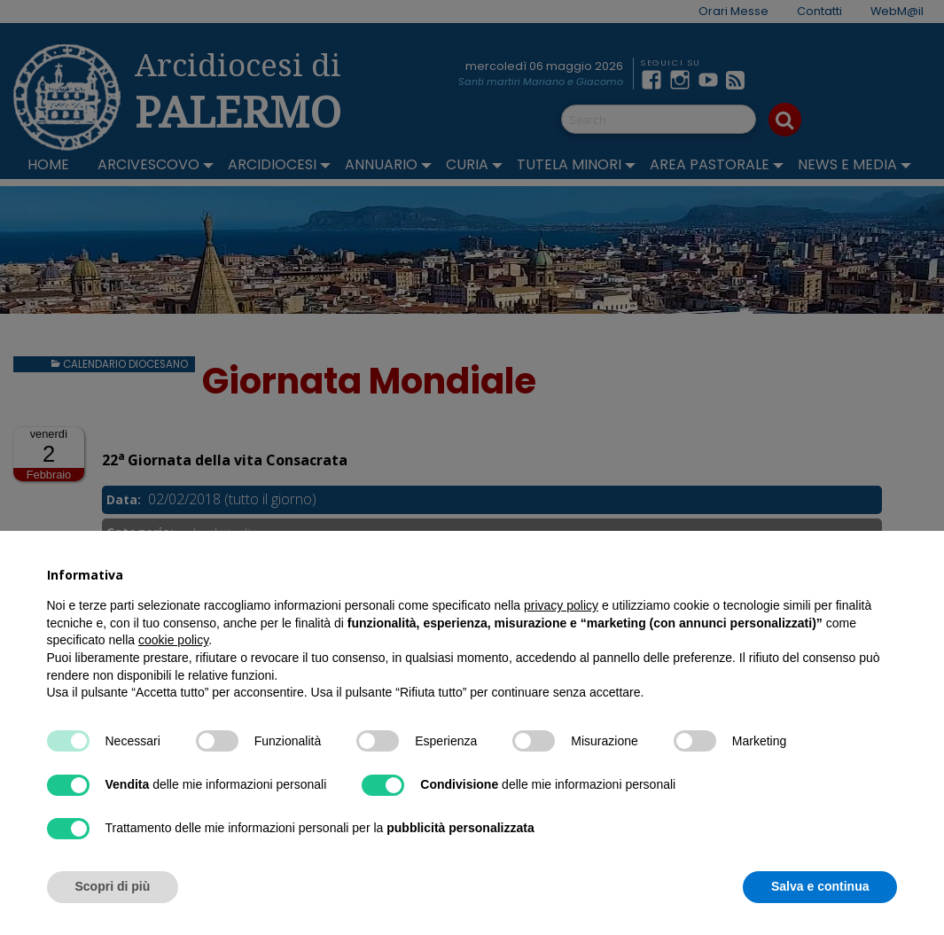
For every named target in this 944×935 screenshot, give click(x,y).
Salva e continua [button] (820, 886)
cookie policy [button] (173, 640)
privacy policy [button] (561, 605)
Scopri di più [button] (113, 886)
